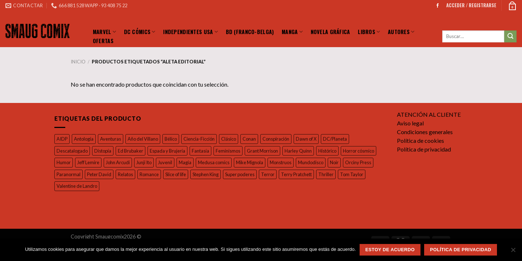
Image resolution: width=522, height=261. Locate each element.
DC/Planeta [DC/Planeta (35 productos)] (343, 138)
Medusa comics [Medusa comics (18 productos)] (257, 162)
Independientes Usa (190, 31)
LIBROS (369, 31)
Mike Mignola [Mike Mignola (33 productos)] (294, 162)
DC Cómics (140, 31)
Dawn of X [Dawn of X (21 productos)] (313, 138)
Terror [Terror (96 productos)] (326, 174)
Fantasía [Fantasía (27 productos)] (204, 150)
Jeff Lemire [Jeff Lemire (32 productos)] (127, 162)
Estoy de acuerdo (390, 249)
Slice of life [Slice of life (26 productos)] (229, 174)
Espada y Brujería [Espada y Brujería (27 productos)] (170, 150)
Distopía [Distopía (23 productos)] (103, 150)
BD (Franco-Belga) (250, 31)
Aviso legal (411, 123)
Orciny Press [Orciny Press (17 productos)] (85, 174)
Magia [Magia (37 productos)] (228, 162)
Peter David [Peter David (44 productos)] (149, 174)
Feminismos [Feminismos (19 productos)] (232, 150)
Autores (401, 31)
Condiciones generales (426, 132)
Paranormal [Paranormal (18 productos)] (118, 174)
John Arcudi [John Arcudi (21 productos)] (158, 162)
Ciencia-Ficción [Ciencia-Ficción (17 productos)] (202, 138)
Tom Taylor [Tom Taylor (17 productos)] (89, 185)
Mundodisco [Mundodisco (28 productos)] (356, 162)
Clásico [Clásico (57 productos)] (233, 138)
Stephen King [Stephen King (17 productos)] (261, 174)
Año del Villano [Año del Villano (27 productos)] (144, 138)
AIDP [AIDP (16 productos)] (62, 138)
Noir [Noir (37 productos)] (61, 174)
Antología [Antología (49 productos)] (84, 138)
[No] (513, 252)
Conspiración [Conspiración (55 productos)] (281, 138)
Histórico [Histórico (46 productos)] (334, 150)
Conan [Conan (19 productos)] (254, 138)
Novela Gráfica (330, 31)
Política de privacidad (424, 149)
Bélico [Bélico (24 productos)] (173, 138)
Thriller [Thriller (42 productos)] (64, 185)
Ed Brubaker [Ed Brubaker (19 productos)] (131, 150)
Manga (292, 31)
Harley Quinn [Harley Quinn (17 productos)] (304, 150)
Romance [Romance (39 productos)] (201, 174)
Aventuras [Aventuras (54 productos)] (111, 138)
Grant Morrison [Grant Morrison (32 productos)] (268, 150)
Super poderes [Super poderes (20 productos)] (297, 174)
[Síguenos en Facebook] (437, 5)
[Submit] (510, 36)
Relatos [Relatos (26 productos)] (176, 174)
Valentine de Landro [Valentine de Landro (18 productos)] (128, 185)
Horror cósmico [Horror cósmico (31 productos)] (72, 162)
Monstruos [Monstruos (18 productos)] (326, 162)
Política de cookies (421, 140)
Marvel (104, 31)
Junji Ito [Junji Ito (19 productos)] (185, 162)
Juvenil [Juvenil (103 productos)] (207, 162)
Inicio (78, 62)
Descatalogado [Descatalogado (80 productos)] (72, 150)
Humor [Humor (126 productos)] (102, 162)
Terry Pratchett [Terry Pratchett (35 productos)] (354, 174)
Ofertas (103, 41)
